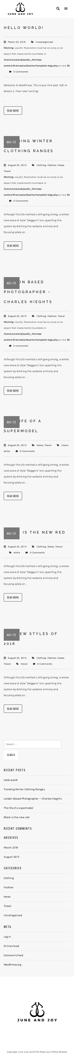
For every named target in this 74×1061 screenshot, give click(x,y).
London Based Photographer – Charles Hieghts (28, 292)
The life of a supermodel (18, 808)
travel (65, 445)
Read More (13, 110)
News (61, 165)
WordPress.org (12, 964)
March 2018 (11, 847)
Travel (7, 171)
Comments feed (13, 955)
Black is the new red (35, 532)
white (7, 451)
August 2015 (11, 857)
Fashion (52, 165)
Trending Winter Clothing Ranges (24, 789)
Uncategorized (44, 42)
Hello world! (24, 28)
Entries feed (11, 946)
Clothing (41, 165)
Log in (7, 936)
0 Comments (20, 72)
